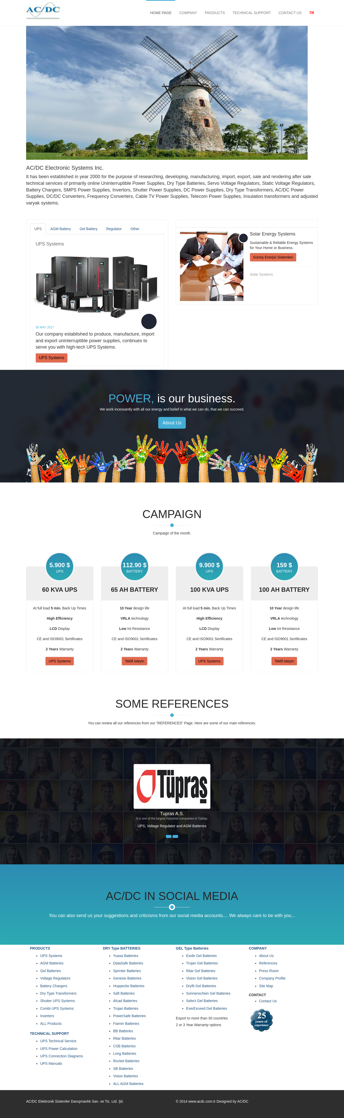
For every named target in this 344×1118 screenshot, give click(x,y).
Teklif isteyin (134, 661)
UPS (38, 229)
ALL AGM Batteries (128, 1084)
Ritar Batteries (124, 1038)
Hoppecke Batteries (128, 986)
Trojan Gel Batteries (202, 963)
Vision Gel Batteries (202, 978)
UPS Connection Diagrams (61, 1056)
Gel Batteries (50, 971)
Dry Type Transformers (58, 993)
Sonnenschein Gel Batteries (208, 993)
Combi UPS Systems (57, 1008)
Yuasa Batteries (125, 956)
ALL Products (51, 1024)
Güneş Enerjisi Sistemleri (273, 257)
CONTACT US (290, 13)
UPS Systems (50, 243)
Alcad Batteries (125, 1001)
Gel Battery (89, 229)
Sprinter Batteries (127, 971)
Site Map (266, 986)
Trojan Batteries (125, 1008)
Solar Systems (261, 274)
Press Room (269, 971)
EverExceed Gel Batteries (206, 1008)
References (268, 963)
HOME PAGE (160, 13)
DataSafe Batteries (128, 963)
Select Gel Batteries (202, 1001)
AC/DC (243, 1101)
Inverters (47, 1016)
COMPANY (188, 13)
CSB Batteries (124, 1046)
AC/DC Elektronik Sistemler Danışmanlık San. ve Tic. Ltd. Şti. (75, 1101)
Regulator (114, 229)
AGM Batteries (51, 963)
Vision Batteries (125, 1076)
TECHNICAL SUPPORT (251, 13)
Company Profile (272, 978)
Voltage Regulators (55, 978)
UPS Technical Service (58, 1041)
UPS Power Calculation (59, 1049)
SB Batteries (123, 1069)
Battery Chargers (53, 986)
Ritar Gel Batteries (200, 971)
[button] (168, 836)
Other (135, 229)
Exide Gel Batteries (201, 956)
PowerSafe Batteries (129, 1016)
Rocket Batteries (126, 1061)
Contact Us (268, 1001)
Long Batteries (124, 1053)
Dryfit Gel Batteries (201, 986)
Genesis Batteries (127, 978)
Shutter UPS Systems (57, 1001)
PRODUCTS (215, 13)
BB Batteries (123, 1031)
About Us (172, 422)
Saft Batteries (124, 993)
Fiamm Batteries (126, 1024)
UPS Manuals (51, 1063)
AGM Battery (60, 229)
